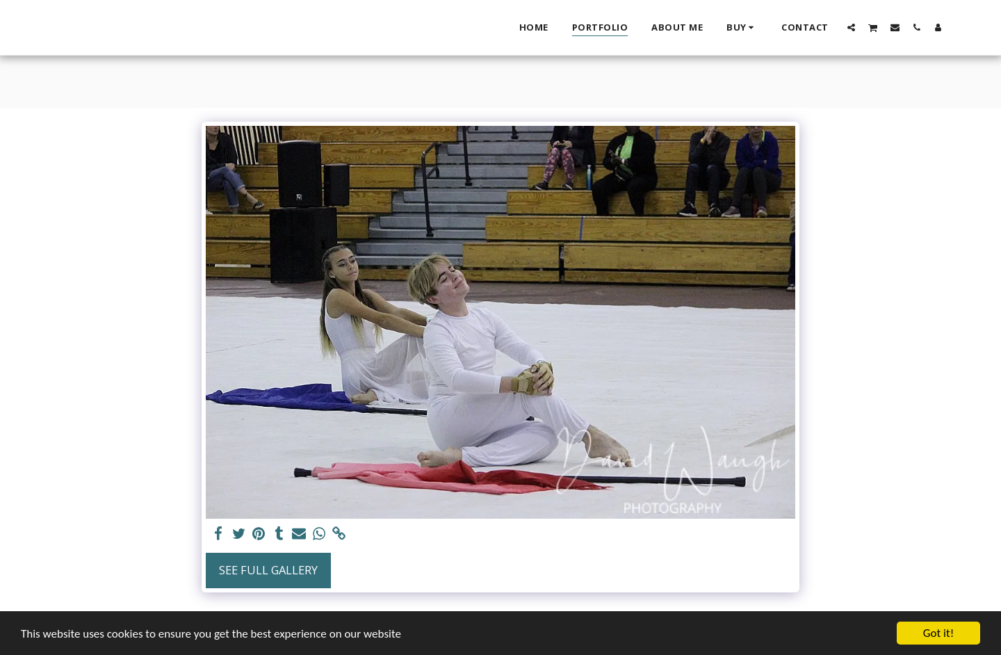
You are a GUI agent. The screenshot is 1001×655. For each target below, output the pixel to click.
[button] (851, 27)
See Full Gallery (268, 570)
